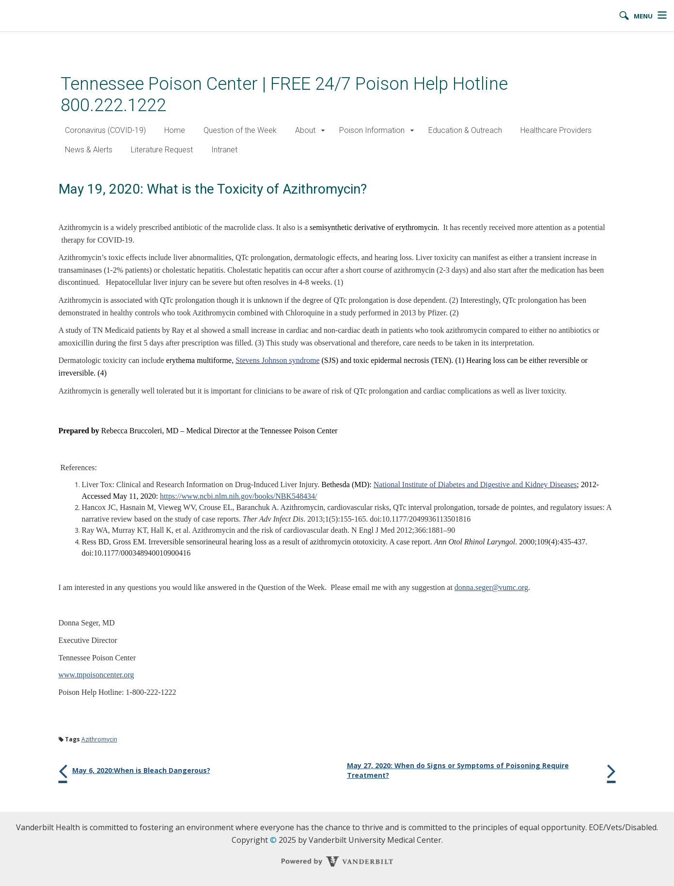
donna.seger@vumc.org (491, 587)
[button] (323, 130)
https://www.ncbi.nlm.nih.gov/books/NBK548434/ (238, 496)
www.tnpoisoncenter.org (96, 675)
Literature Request (162, 149)
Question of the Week (240, 130)
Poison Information (372, 130)
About (305, 130)
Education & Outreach (465, 130)
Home (174, 130)
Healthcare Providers (556, 130)
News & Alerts (88, 149)
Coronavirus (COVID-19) (105, 130)
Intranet (224, 149)
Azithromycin (99, 739)
